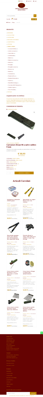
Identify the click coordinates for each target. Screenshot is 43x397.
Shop (13, 22)
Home (8, 22)
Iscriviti (33, 393)
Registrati (28, 1)
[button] (34, 19)
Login (35, 1)
